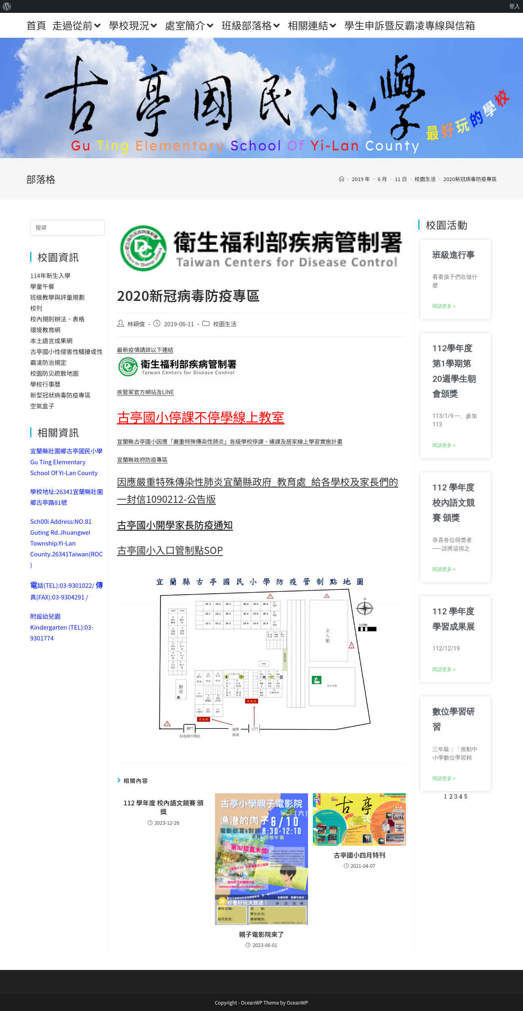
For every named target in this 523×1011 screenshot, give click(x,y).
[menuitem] (7, 6)
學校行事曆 (45, 384)
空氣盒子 (42, 406)
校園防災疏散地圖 (54, 373)
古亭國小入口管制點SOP (170, 550)
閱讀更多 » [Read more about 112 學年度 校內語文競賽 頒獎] (443, 569)
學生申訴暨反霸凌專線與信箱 (409, 25)
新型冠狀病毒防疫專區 (60, 395)
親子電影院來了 (261, 934)
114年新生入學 (50, 275)
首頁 (36, 25)
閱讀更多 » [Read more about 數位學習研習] (443, 778)
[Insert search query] (67, 228)
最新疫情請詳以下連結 (177, 362)
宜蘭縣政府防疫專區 (142, 459)
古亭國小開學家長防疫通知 (175, 524)
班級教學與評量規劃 (57, 297)
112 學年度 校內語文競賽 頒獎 (164, 807)
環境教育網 (45, 329)
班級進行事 (453, 255)
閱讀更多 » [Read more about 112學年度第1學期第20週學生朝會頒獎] (443, 445)
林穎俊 (136, 323)
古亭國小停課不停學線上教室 (201, 416)
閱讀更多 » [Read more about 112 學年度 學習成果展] (443, 669)
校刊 (36, 308)
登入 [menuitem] (514, 6)
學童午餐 (42, 286)
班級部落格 (251, 25)
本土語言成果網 (51, 340)
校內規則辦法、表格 (57, 319)
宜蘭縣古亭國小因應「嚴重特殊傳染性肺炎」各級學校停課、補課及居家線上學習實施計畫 (230, 441)
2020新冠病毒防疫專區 (470, 179)
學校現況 (134, 25)
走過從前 (77, 25)
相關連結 (313, 25)
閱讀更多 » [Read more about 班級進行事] (443, 306)
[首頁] (341, 179)
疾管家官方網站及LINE (145, 392)
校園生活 (224, 323)
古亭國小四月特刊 (359, 854)
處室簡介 (190, 25)
